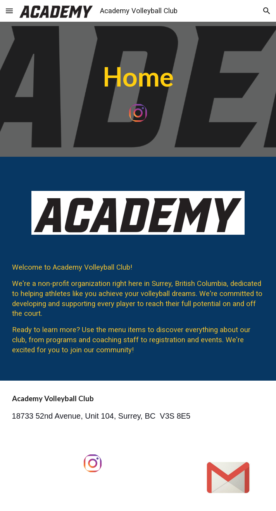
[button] (9, 10)
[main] (138, 76)
